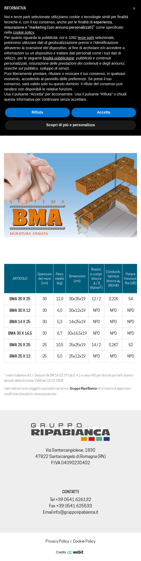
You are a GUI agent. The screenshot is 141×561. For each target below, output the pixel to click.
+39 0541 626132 (73, 499)
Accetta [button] (103, 112)
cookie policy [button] (23, 32)
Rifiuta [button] (37, 112)
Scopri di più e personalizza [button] (70, 125)
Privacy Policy (57, 541)
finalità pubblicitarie (58, 58)
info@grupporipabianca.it (75, 512)
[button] (134, 8)
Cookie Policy (84, 541)
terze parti (86, 37)
